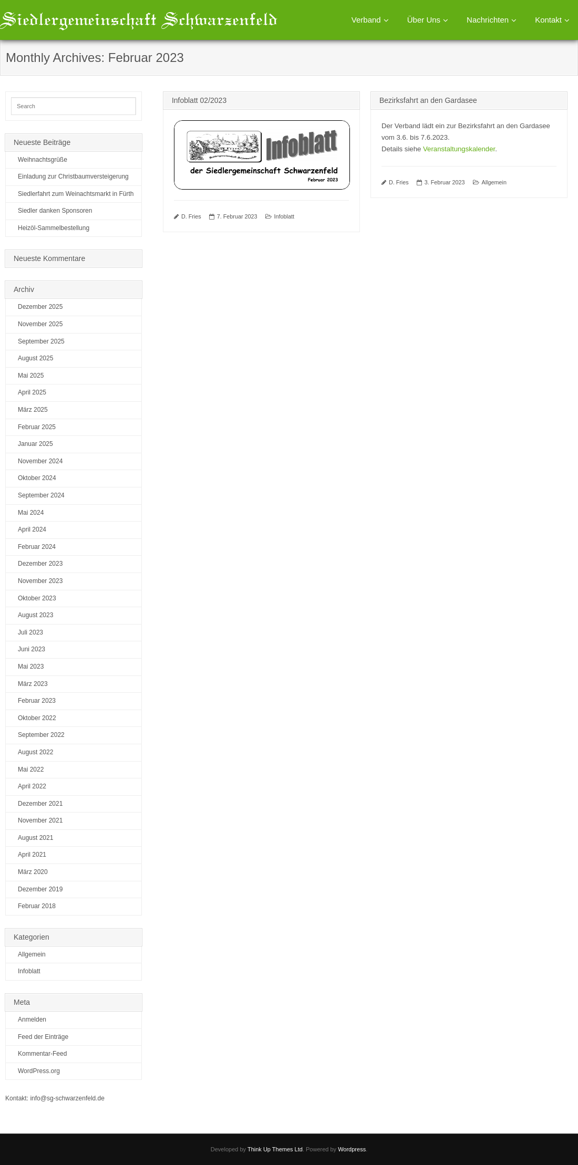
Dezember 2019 (40, 889)
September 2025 (41, 341)
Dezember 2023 (40, 563)
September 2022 (41, 734)
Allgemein (494, 182)
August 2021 (35, 837)
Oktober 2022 (37, 718)
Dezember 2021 (40, 803)
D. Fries (191, 216)
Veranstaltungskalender (459, 149)
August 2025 (35, 358)
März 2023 (33, 684)
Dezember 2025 (40, 306)
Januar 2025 (35, 444)
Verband (366, 19)
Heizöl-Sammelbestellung (53, 228)
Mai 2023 (31, 666)
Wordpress (352, 1149)
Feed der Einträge (43, 1037)
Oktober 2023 (37, 598)
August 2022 (35, 752)
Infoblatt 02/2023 (199, 100)
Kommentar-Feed (42, 1053)
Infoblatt (284, 216)
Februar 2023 (37, 700)
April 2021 (32, 854)
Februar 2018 (37, 906)
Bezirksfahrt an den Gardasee (428, 100)
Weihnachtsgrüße (42, 159)
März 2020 (33, 872)
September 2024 (41, 495)
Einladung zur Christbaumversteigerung (73, 176)
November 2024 (40, 461)
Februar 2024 (37, 546)
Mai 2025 (31, 375)
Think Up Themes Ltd (275, 1149)
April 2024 (32, 529)
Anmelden (32, 1019)
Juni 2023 (31, 649)
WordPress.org (39, 1071)
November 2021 (40, 820)
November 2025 (40, 324)
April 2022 (32, 786)
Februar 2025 (37, 427)
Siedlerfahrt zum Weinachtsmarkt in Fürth (76, 193)
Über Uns (423, 19)
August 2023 (35, 615)
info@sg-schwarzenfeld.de (67, 1098)
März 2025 (33, 409)
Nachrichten (488, 19)
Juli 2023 (30, 632)
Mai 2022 (31, 769)
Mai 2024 (31, 512)
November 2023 (40, 581)
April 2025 (32, 392)
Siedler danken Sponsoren (55, 210)
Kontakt (548, 19)
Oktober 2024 (37, 478)
